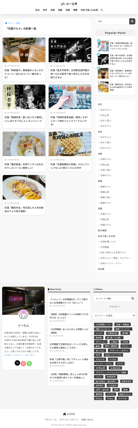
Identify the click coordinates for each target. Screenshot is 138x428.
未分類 (101, 268)
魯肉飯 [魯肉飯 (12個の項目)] (125, 333)
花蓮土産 (104, 219)
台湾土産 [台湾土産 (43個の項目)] (100, 368)
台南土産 (104, 164)
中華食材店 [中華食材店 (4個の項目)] (112, 333)
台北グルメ (105, 109)
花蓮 (100, 208)
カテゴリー (114, 306)
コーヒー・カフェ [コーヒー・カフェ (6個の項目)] (104, 363)
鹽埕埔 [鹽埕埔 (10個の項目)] (99, 394)
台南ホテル (105, 175)
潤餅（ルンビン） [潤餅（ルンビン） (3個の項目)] (103, 329)
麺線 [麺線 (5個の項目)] (98, 346)
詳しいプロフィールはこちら (21, 355)
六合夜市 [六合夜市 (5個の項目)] (112, 385)
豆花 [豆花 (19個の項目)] (98, 354)
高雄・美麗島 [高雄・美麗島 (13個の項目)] (122, 324)
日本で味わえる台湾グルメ (113, 252)
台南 (100, 153)
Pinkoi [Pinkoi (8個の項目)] (110, 398)
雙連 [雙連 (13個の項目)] (125, 389)
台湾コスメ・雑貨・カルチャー (115, 257)
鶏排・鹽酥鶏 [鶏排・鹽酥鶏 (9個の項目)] (111, 345)
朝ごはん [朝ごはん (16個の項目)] (100, 350)
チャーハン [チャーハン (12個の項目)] (101, 341)
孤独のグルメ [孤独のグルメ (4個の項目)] (125, 394)
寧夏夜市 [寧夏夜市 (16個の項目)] (111, 376)
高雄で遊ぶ (105, 197)
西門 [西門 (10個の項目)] (116, 389)
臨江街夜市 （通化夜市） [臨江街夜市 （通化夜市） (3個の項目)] (106, 381)
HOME (69, 414)
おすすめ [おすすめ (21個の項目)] (122, 398)
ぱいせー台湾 (69, 4)
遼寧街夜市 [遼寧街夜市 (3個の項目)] (126, 381)
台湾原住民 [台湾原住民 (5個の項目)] (115, 368)
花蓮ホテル (105, 224)
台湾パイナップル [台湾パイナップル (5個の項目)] (113, 355)
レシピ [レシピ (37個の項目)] (99, 333)
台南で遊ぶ (105, 169)
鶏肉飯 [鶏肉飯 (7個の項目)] (99, 337)
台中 (100, 131)
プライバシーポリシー (69, 419)
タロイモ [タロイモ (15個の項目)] (100, 359)
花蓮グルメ (105, 213)
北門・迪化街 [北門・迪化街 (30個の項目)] (102, 389)
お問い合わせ (87, 419)
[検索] (100, 10)
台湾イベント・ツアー (111, 263)
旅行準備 (102, 230)
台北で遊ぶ (105, 120)
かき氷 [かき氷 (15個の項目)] (113, 359)
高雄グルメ (105, 186)
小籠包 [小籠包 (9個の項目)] (114, 341)
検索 (132, 21)
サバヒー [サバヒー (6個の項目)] (126, 346)
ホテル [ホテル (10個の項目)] (120, 363)
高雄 (100, 180)
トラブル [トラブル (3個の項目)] (110, 394)
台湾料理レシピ (107, 241)
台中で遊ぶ (105, 142)
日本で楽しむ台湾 (106, 236)
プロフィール (51, 419)
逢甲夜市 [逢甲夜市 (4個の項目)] (99, 385)
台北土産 (104, 115)
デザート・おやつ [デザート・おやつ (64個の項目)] (119, 350)
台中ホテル (105, 148)
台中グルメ (105, 137)
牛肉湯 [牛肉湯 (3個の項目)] (125, 341)
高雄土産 (104, 191)
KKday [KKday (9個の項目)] (99, 398)
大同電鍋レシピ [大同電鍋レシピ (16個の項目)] (103, 324)
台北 (100, 104)
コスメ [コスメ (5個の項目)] (99, 376)
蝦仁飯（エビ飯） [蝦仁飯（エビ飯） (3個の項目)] (114, 337)
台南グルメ (105, 159)
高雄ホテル (105, 202)
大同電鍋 (104, 247)
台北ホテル (105, 125)
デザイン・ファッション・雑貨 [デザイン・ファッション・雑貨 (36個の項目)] (111, 372)
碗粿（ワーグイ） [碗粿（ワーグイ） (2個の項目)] (123, 329)
